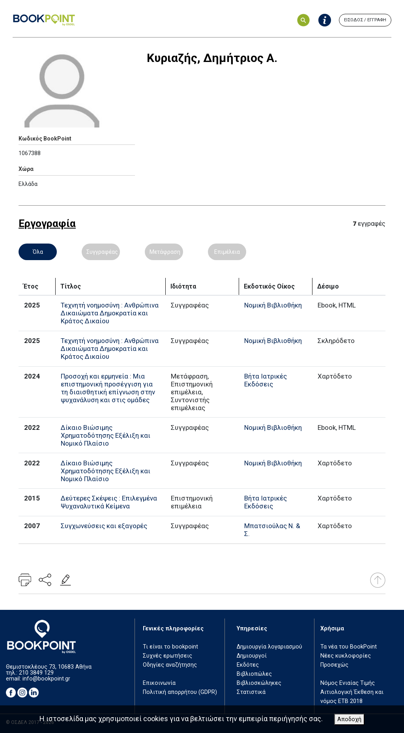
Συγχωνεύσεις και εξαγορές (104, 526)
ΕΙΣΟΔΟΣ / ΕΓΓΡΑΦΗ (365, 19)
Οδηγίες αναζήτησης (170, 665)
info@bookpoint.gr (46, 678)
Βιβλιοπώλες (254, 674)
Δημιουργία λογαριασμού (269, 646)
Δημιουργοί (252, 655)
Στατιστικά (251, 692)
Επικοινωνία (159, 683)
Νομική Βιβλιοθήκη (273, 305)
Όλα (38, 252)
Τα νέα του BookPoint (348, 646)
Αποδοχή (349, 719)
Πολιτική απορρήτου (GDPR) (180, 692)
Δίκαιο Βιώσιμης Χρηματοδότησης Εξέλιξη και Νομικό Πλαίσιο (105, 435)
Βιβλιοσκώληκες (259, 683)
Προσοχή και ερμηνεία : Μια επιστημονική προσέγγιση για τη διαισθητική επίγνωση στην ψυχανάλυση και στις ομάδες (108, 388)
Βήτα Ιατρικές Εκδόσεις (265, 380)
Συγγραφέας (102, 252)
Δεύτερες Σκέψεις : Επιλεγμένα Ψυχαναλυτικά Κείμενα (109, 502)
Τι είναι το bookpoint (170, 646)
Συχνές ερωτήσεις (167, 655)
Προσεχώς (334, 665)
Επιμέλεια (227, 252)
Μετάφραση (165, 252)
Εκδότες (248, 665)
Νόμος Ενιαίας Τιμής (347, 683)
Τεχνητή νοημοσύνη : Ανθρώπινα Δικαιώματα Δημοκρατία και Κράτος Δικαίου (110, 313)
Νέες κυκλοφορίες (345, 655)
